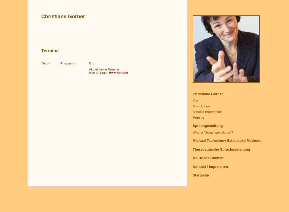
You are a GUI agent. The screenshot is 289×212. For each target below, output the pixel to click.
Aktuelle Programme (207, 111)
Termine (198, 117)
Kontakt (122, 72)
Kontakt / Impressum (210, 167)
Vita (195, 100)
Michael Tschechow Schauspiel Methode (227, 140)
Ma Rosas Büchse (208, 158)
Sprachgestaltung (208, 126)
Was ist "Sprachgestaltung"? (213, 132)
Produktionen (202, 106)
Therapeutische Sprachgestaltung (221, 149)
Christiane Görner (208, 94)
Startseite (201, 175)
